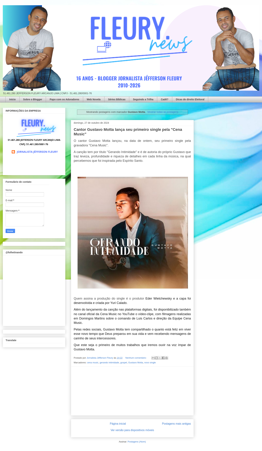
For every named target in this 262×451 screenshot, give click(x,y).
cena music (93, 362)
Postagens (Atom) (137, 441)
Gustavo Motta (135, 362)
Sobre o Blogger (32, 99)
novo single (150, 362)
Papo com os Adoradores (64, 99)
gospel (123, 362)
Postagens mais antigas (176, 423)
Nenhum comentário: (136, 358)
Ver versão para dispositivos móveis (132, 430)
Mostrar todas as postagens (162, 112)
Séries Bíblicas (117, 99)
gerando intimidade (109, 362)
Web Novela (94, 99)
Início (12, 99)
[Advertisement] (132, 391)
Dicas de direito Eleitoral (190, 99)
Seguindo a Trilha (143, 99)
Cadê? (164, 99)
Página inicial (118, 423)
